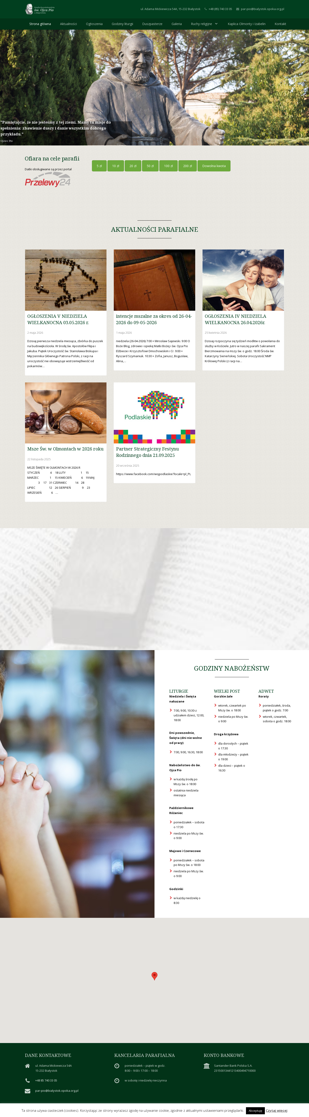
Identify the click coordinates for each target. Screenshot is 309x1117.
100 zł (168, 166)
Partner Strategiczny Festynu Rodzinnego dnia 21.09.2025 (147, 452)
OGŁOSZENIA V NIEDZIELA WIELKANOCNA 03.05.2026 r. (58, 319)
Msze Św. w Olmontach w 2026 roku (65, 449)
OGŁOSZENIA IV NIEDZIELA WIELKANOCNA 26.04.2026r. (235, 319)
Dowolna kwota (214, 166)
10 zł (115, 166)
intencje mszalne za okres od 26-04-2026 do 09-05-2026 (154, 319)
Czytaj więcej (276, 1110)
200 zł (187, 166)
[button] (154, 976)
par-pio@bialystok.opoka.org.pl (262, 9)
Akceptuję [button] (255, 1111)
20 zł (133, 166)
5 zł (99, 166)
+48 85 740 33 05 (46, 1080)
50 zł (150, 166)
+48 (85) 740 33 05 (220, 9)
